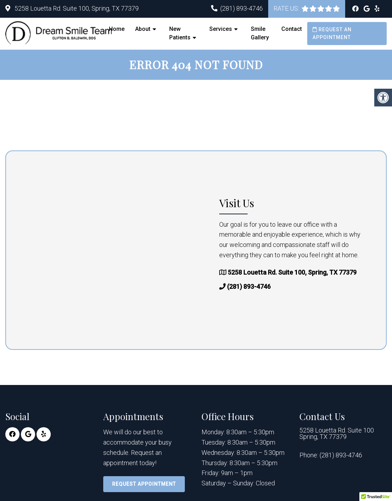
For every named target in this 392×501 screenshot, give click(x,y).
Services (220, 29)
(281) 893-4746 (241, 8)
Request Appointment (144, 484)
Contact (291, 29)
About (142, 29)
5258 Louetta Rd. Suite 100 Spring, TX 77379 (336, 433)
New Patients (180, 33)
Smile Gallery (260, 33)
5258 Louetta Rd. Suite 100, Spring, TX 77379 (76, 8)
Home (117, 29)
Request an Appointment (332, 33)
